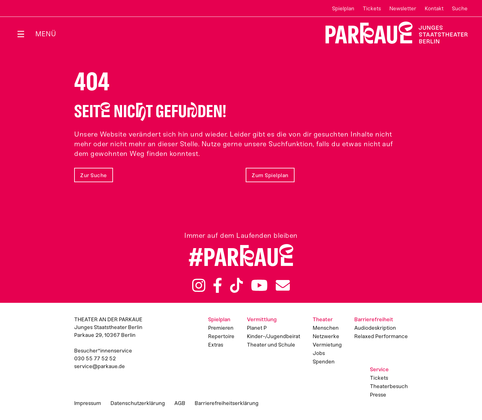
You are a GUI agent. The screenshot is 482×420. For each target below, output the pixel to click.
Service (379, 369)
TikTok (236, 285)
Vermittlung (262, 319)
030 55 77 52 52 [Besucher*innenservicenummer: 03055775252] (95, 358)
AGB (179, 403)
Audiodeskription (375, 328)
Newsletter (402, 8)
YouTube (259, 285)
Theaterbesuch (389, 386)
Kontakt (434, 8)
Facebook (217, 285)
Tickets (372, 8)
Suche (460, 8)
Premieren (220, 328)
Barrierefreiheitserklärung (227, 403)
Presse (378, 395)
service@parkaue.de (99, 366)
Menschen (326, 328)
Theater (323, 319)
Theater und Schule (271, 345)
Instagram (198, 285)
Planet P (257, 328)
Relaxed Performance (381, 336)
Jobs (319, 353)
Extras (215, 345)
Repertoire (221, 336)
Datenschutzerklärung (137, 403)
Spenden (324, 361)
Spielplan (343, 8)
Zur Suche (93, 175)
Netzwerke (326, 336)
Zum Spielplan (270, 175)
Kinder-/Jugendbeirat (273, 336)
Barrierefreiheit (373, 319)
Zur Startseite (393, 33)
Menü (45, 34)
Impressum (87, 403)
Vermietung (327, 345)
